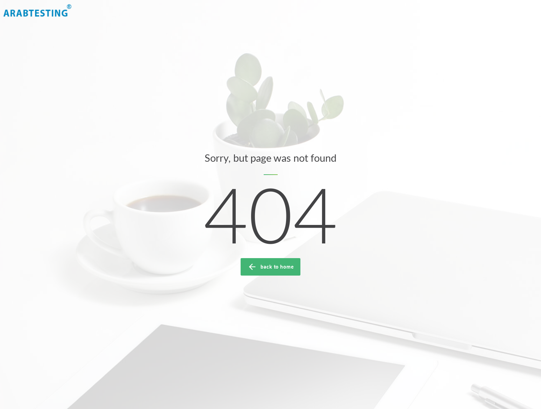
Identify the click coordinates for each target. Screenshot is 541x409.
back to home (270, 267)
